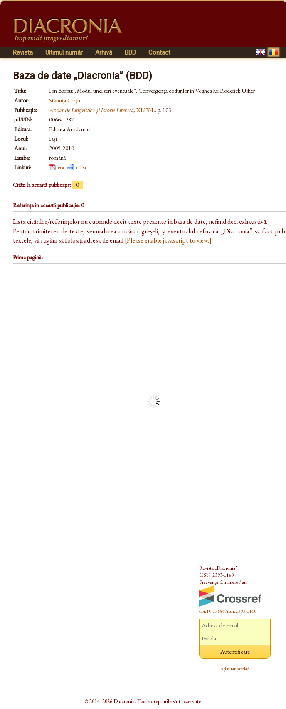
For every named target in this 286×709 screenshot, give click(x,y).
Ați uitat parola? (234, 669)
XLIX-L (145, 110)
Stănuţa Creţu (64, 100)
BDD (130, 52)
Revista (23, 52)
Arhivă (103, 52)
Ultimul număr (64, 52)
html (82, 167)
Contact (159, 52)
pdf (61, 167)
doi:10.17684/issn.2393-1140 (227, 611)
